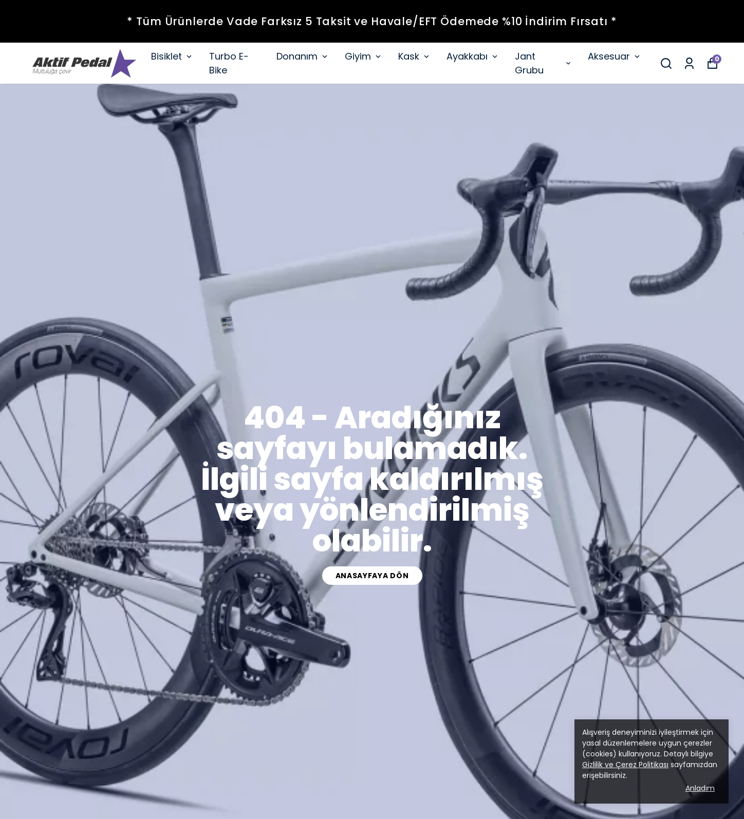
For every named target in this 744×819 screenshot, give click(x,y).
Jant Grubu (543, 63)
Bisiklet (172, 56)
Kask (414, 56)
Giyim (364, 56)
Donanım (302, 56)
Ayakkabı (473, 56)
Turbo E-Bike (229, 63)
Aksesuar (615, 56)
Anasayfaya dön (372, 575)
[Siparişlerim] (689, 63)
